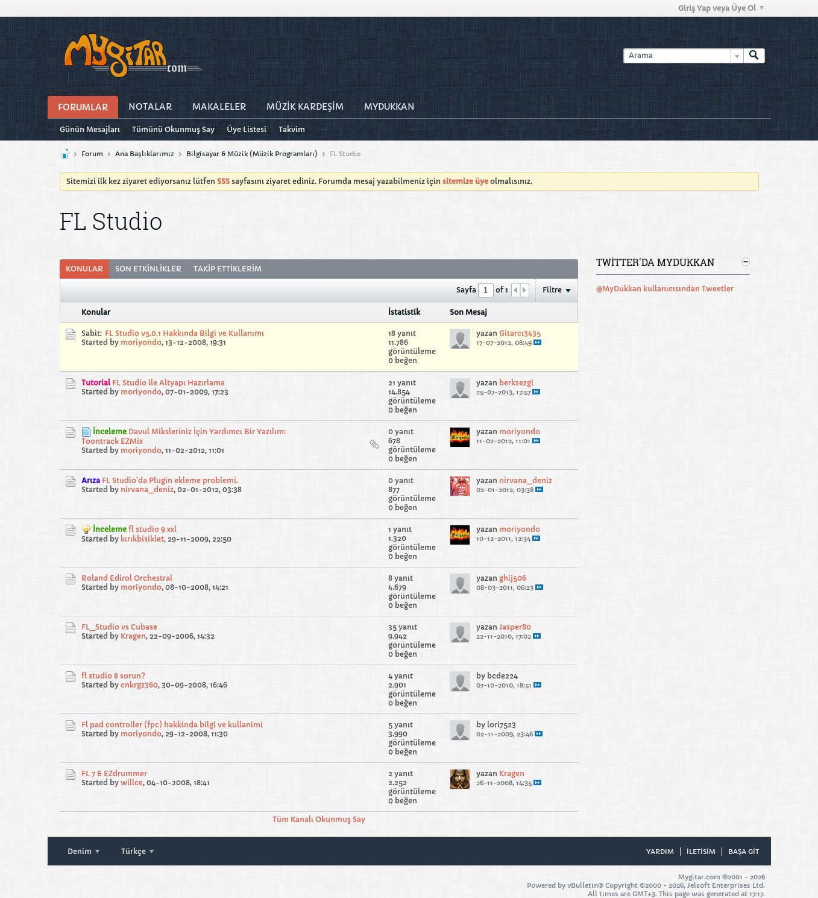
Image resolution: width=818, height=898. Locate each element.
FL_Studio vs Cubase (119, 626)
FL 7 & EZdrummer (114, 773)
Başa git (743, 851)
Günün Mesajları (90, 129)
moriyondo (141, 342)
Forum (92, 154)
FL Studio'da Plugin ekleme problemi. (170, 480)
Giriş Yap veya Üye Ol (721, 8)
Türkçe (137, 851)
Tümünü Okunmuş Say (173, 129)
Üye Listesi (246, 129)
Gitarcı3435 (520, 333)
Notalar (150, 106)
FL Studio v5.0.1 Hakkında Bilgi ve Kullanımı (184, 333)
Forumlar (83, 107)
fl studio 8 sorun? (113, 675)
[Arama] (683, 55)
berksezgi (516, 382)
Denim (83, 851)
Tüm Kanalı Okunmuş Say (318, 819)
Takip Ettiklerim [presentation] (227, 268)
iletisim (701, 851)
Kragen (133, 635)
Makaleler (219, 106)
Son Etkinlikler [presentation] (148, 268)
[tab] (84, 269)
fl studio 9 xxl (152, 529)
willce (132, 782)
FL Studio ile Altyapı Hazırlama (168, 382)
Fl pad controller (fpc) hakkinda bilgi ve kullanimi (172, 724)
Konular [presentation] (84, 268)
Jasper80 (515, 626)
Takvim (291, 129)
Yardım (660, 851)
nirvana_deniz (147, 489)
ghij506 (512, 578)
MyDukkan (389, 106)
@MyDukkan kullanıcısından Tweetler (665, 288)
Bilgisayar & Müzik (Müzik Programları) (252, 154)
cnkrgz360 (139, 684)
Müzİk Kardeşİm (305, 106)
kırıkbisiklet (142, 538)
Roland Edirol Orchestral (126, 578)
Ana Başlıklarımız (144, 154)
